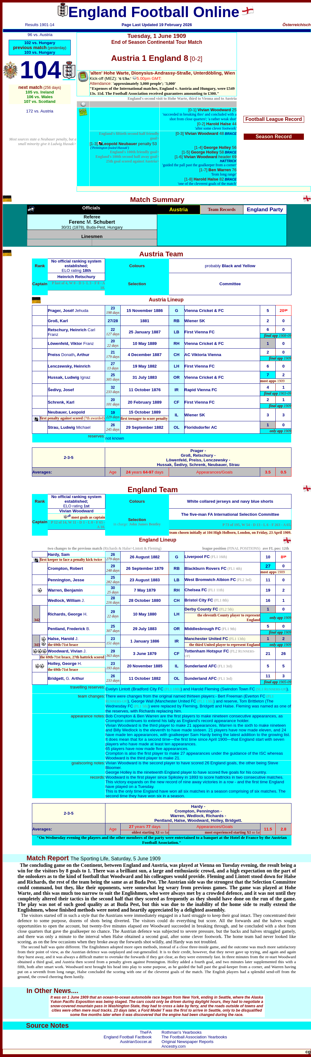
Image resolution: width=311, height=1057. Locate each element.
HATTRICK (228, 161)
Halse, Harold (63, 638)
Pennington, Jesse (66, 580)
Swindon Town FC (238, 689)
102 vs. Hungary (39, 42)
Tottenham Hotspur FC (206, 651)
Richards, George (67, 614)
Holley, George (65, 663)
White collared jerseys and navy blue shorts (230, 501)
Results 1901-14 (40, 24)
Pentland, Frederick (69, 628)
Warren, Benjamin (65, 590)
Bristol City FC (198, 600)
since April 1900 (212, 739)
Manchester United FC (206, 638)
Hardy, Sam (59, 554)
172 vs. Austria (39, 111)
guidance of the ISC (248, 753)
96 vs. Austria (40, 34)
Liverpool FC (197, 556)
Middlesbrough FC (202, 628)
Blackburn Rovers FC (205, 568)
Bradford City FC (148, 689)
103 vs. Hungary (39, 52)
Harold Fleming (205, 689)
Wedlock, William (66, 600)
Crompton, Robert (65, 568)
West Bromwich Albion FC (210, 579)
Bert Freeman (230, 696)
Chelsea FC (195, 590)
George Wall (142, 701)
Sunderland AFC (200, 666)
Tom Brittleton (251, 701)
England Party (265, 209)
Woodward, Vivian (67, 651)
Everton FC (255, 696)
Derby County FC (201, 609)
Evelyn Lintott (117, 689)
